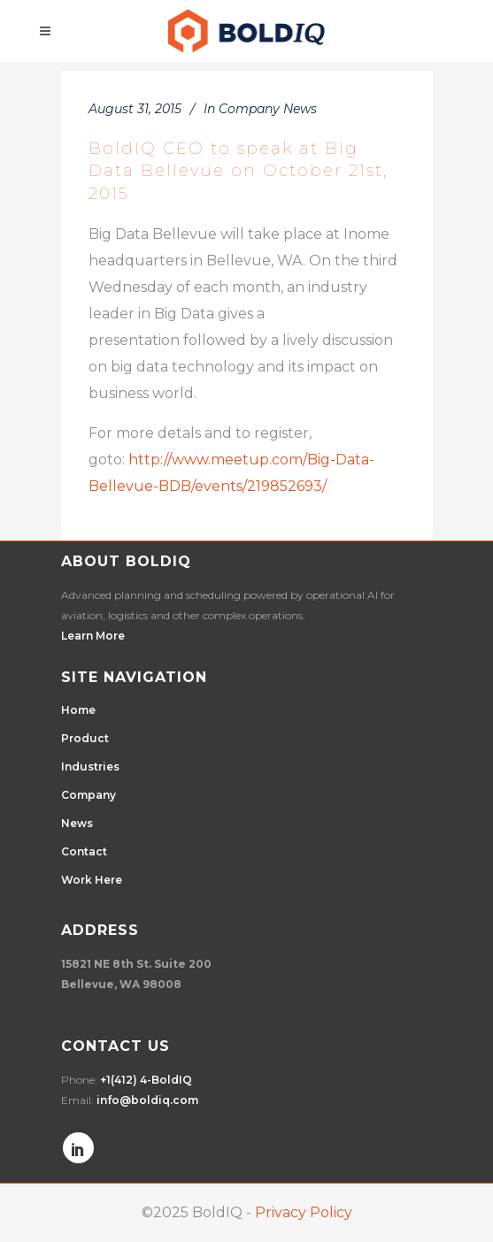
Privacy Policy (303, 1212)
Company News (268, 109)
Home (78, 710)
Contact (84, 851)
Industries (90, 766)
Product (85, 738)
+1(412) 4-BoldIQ (146, 1079)
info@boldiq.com (147, 1100)
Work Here (91, 879)
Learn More (93, 635)
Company (88, 794)
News (77, 823)
